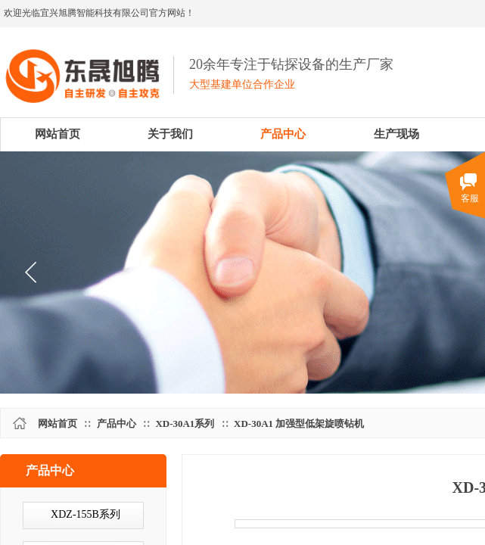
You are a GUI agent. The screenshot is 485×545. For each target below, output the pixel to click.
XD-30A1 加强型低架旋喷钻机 (299, 423)
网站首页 (57, 423)
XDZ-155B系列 (85, 514)
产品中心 (116, 423)
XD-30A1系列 (184, 423)
